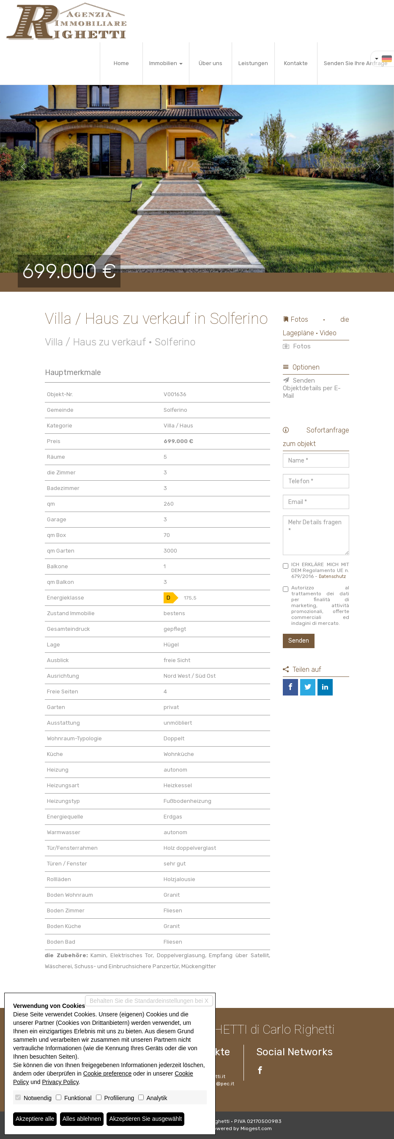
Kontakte (296, 63)
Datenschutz (332, 576)
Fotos (297, 346)
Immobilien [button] (166, 63)
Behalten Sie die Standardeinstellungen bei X (149, 1000)
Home (121, 63)
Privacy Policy (60, 1082)
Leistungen (253, 63)
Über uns (210, 63)
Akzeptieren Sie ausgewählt (146, 1119)
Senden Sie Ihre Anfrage (356, 63)
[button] (19, 167)
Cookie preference (107, 1073)
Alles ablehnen (82, 1119)
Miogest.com (256, 1128)
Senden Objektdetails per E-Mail (312, 388)
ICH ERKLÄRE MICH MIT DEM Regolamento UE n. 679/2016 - (316, 570)
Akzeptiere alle (35, 1119)
